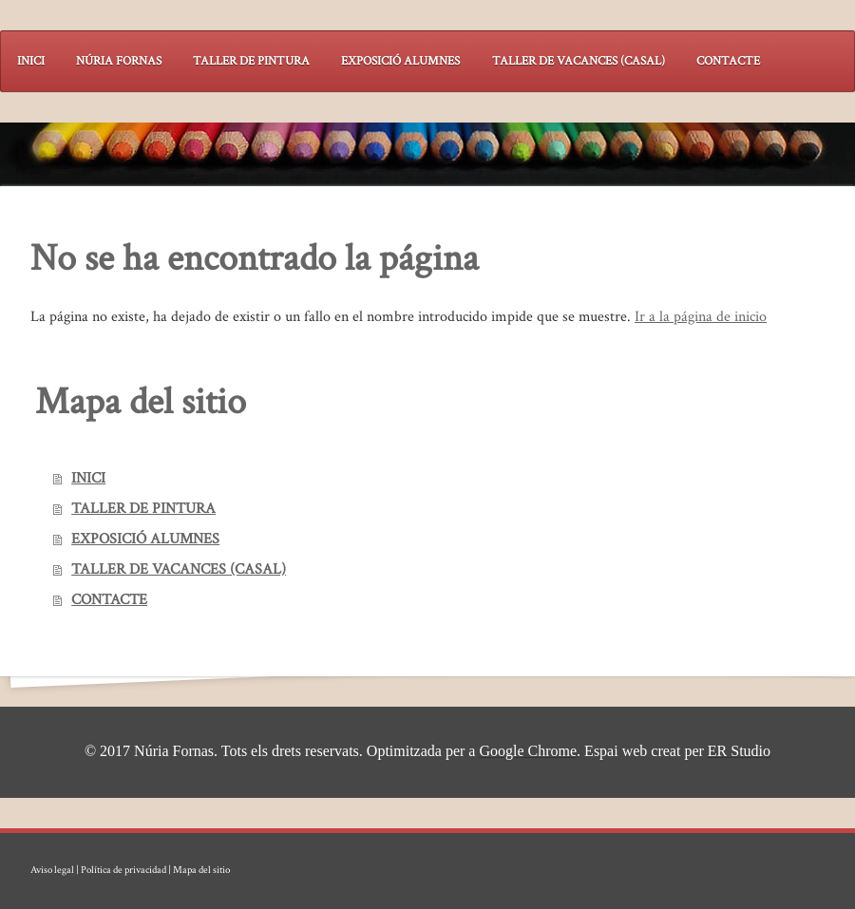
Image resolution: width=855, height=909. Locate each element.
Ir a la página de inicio (701, 317)
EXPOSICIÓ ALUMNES (145, 539)
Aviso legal (52, 870)
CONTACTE (109, 600)
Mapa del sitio (201, 870)
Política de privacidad (123, 870)
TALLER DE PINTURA (143, 509)
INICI (88, 478)
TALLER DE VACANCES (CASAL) (178, 569)
